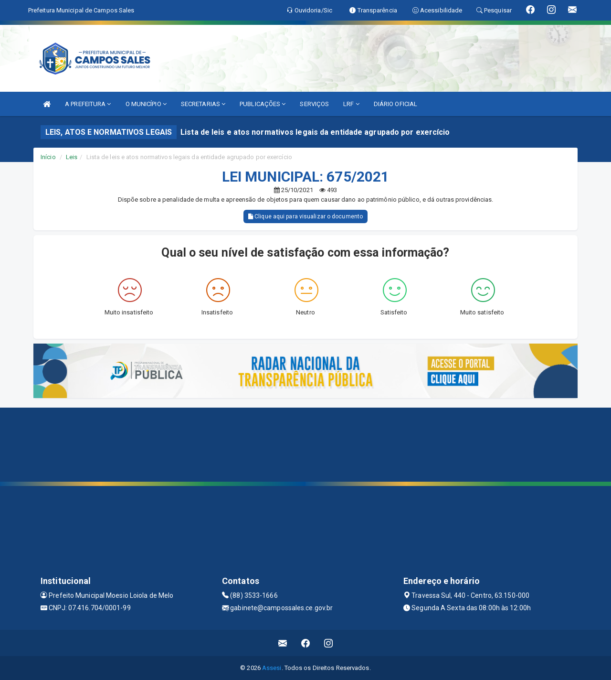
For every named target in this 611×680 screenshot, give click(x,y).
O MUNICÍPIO (146, 104)
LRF (351, 104)
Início (48, 157)
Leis (71, 157)
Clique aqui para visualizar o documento (305, 216)
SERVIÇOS (314, 104)
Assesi (272, 667)
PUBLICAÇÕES (262, 104)
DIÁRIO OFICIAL (395, 104)
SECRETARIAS (203, 104)
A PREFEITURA (88, 104)
